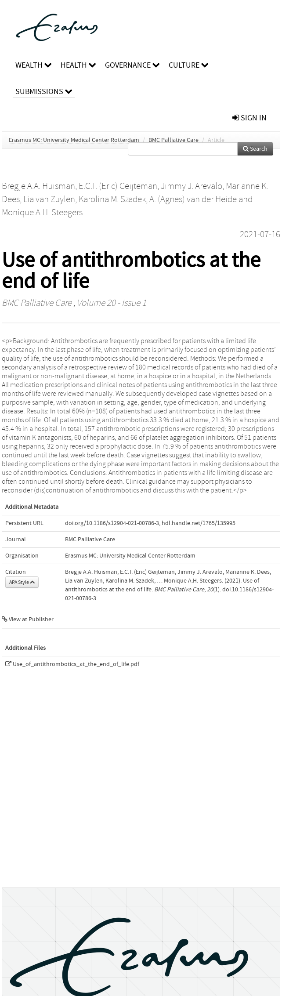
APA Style (22, 582)
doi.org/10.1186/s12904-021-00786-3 (112, 523)
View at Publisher (28, 619)
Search (255, 148)
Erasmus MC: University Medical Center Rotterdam (74, 140)
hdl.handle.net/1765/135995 (198, 523)
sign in (249, 118)
